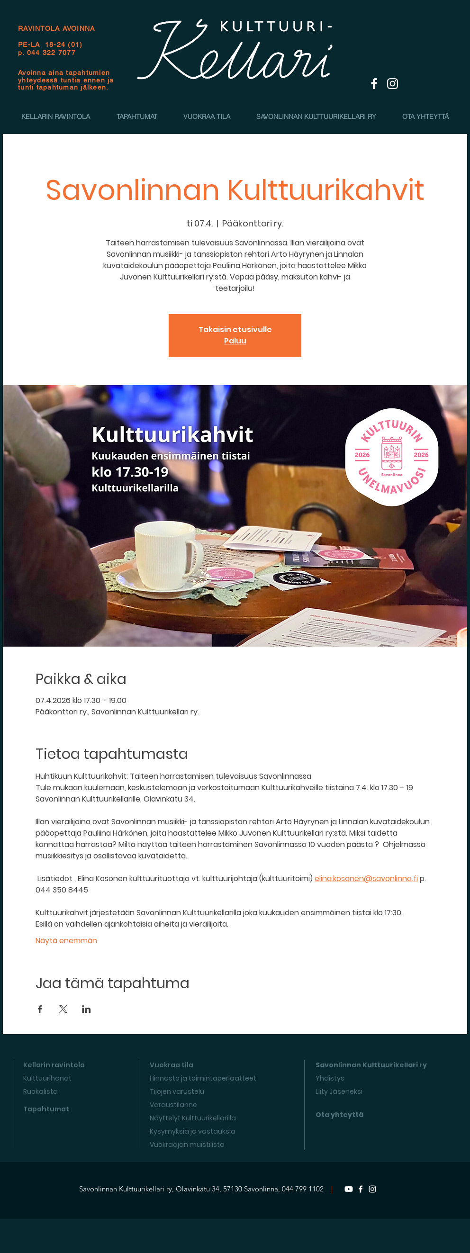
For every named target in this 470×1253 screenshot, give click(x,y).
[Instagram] (372, 1189)
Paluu (235, 340)
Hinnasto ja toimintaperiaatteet (203, 1078)
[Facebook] (360, 1189)
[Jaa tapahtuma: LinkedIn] (86, 1009)
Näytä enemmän (66, 941)
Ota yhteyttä (339, 1114)
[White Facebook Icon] (374, 83)
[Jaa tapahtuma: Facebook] (40, 1009)
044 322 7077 (51, 52)
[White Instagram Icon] (392, 83)
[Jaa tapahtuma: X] (63, 1009)
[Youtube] (348, 1189)
